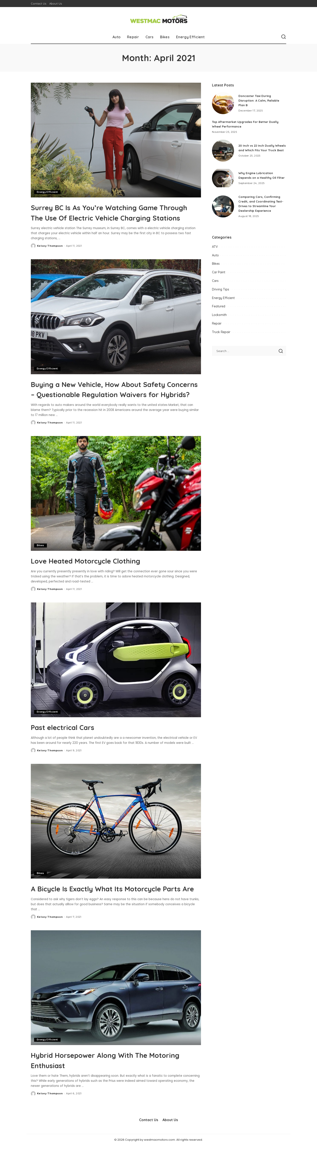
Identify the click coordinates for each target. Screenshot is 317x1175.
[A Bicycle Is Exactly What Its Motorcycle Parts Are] (116, 841)
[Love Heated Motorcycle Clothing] (116, 513)
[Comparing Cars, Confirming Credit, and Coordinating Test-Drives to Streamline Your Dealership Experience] (223, 206)
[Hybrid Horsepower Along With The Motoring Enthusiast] (116, 1017)
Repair (216, 323)
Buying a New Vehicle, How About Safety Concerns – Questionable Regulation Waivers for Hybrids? (102, 403)
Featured (218, 306)
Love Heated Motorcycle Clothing (102, 580)
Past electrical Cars (72, 746)
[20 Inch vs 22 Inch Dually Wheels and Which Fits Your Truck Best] (223, 151)
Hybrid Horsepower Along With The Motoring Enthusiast (106, 1089)
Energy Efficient (47, 191)
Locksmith (219, 315)
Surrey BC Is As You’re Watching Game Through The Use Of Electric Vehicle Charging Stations (113, 217)
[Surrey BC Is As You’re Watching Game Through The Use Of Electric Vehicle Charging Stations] (116, 140)
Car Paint (218, 272)
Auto (215, 255)
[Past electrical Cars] (116, 679)
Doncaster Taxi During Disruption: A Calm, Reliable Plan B (260, 100)
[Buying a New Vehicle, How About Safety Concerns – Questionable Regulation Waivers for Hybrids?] (116, 326)
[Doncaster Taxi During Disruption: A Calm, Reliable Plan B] (223, 103)
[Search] (283, 37)
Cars (215, 281)
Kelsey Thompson (50, 255)
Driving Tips (220, 289)
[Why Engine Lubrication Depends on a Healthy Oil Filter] (223, 178)
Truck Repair (221, 332)
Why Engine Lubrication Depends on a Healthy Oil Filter (258, 175)
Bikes (40, 565)
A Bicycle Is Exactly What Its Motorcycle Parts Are (116, 912)
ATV (215, 247)
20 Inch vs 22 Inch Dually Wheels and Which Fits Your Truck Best (259, 148)
